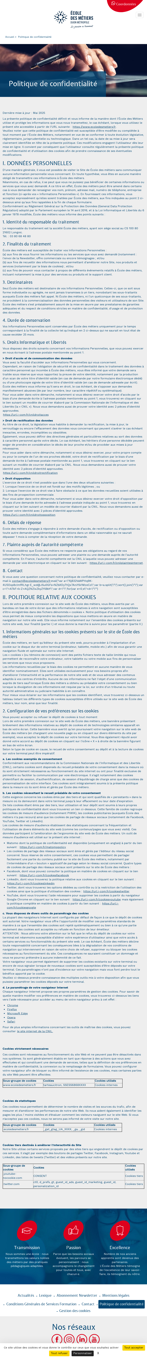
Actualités (26, 1296)
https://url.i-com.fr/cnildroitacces (26, 415)
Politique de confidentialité (121, 1304)
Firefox (12, 1009)
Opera (11, 1018)
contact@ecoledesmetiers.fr (31, 581)
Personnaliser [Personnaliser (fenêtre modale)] (82, 1353)
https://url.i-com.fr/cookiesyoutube (97, 899)
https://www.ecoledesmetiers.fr (94, 127)
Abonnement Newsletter (77, 1296)
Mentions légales (115, 1296)
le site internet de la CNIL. (35, 1031)
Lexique (45, 1296)
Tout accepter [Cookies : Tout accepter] (133, 1348)
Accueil (9, 37)
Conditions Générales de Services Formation (41, 1304)
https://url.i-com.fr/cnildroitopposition (29, 515)
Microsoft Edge (17, 1013)
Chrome (12, 1005)
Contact (88, 1304)
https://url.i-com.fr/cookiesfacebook (44, 875)
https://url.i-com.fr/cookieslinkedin (31, 883)
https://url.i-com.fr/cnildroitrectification (30, 473)
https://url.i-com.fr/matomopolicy (43, 847)
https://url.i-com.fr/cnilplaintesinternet (116, 563)
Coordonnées (126, 4)
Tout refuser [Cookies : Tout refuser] (59, 1353)
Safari (11, 1022)
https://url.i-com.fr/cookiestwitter (106, 891)
